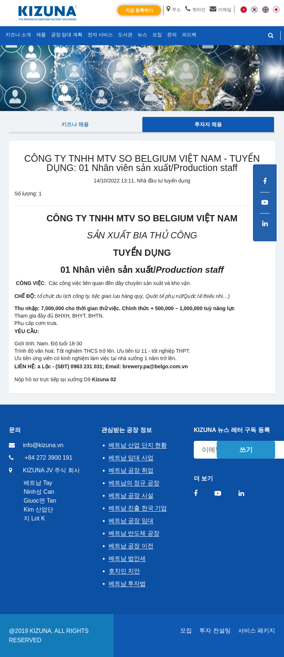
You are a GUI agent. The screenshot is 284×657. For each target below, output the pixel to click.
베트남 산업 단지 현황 (138, 445)
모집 (186, 630)
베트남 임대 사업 (131, 458)
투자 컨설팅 (214, 630)
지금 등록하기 (139, 10)
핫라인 (195, 9)
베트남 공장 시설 (131, 495)
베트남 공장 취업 (131, 470)
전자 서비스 (100, 34)
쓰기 (246, 449)
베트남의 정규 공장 (134, 483)
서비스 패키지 (256, 630)
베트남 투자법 (127, 583)
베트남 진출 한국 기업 (138, 508)
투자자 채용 (208, 124)
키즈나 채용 (75, 124)
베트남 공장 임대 (131, 520)
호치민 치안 (124, 571)
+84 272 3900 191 (48, 458)
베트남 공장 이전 (131, 546)
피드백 (189, 34)
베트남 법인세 (127, 558)
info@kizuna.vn (43, 445)
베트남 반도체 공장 (134, 533)
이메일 (220, 9)
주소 (173, 9)
